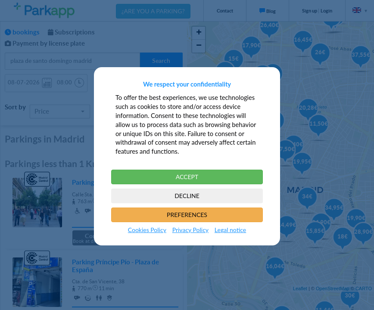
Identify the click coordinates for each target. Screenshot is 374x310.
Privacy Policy (190, 229)
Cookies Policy (147, 229)
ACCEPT (187, 176)
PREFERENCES (187, 214)
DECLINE (187, 195)
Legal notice (230, 229)
